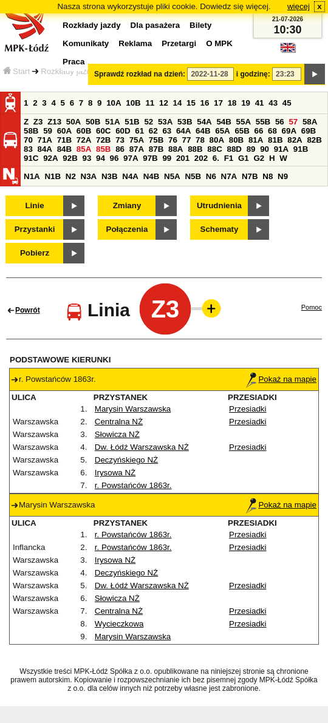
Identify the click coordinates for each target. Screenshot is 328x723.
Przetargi (179, 43)
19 (245, 102)
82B (314, 139)
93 (86, 158)
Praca (73, 61)
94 (100, 158)
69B (308, 130)
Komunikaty (86, 43)
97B (150, 158)
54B (223, 121)
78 (200, 139)
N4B (151, 176)
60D (122, 130)
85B (103, 149)
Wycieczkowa (119, 623)
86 (120, 149)
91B (300, 149)
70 (28, 139)
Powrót (27, 310)
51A (112, 121)
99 (166, 158)
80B (236, 139)
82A (294, 139)
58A (309, 121)
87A (136, 149)
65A (222, 130)
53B (184, 121)
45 (287, 102)
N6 (211, 176)
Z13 (54, 121)
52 (148, 121)
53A (165, 121)
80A (217, 139)
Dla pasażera (155, 25)
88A (175, 149)
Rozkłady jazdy (68, 71)
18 (232, 102)
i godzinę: (253, 74)
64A (183, 130)
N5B (193, 176)
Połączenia (127, 229)
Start (16, 71)
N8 (267, 176)
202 (201, 158)
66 (259, 130)
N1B (52, 176)
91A (281, 149)
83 (28, 149)
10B (133, 102)
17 (218, 102)
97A (130, 158)
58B (31, 130)
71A (45, 139)
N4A (130, 176)
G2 (258, 158)
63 (166, 130)
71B (64, 139)
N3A (89, 176)
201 (183, 158)
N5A (172, 176)
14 (177, 102)
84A (45, 149)
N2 (71, 176)
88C (214, 149)
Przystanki (35, 229)
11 (149, 102)
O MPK (219, 43)
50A (73, 121)
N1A (32, 176)
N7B (250, 176)
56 (279, 121)
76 (172, 139)
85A (84, 149)
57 (293, 121)
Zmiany (127, 205)
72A (84, 139)
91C (31, 158)
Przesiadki (247, 408)
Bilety (200, 25)
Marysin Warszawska (133, 408)
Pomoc (311, 307)
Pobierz (34, 252)
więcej (298, 6)
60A (64, 130)
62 (153, 130)
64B (203, 130)
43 (273, 102)
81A (255, 139)
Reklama (135, 43)
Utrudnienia (219, 205)
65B (241, 130)
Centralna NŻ (119, 421)
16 (205, 102)
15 (191, 102)
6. (216, 158)
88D (234, 149)
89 (251, 149)
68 (272, 130)
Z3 (38, 121)
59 (47, 130)
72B (103, 139)
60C (103, 130)
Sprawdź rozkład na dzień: (139, 74)
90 (264, 149)
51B (132, 121)
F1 (229, 158)
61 (139, 130)
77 (186, 139)
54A (204, 121)
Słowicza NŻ (117, 434)
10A (113, 102)
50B (93, 121)
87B (156, 149)
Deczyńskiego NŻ (126, 459)
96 (114, 158)
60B (84, 130)
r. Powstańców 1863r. (133, 485)
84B (64, 149)
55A (243, 121)
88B (195, 149)
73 (120, 139)
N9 (283, 176)
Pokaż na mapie (281, 379)
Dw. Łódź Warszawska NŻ (142, 447)
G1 (243, 158)
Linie (34, 205)
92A (50, 158)
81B (275, 139)
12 (163, 102)
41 (259, 102)
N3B (109, 176)
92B (70, 158)
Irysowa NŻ (115, 472)
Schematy (219, 229)
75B (156, 139)
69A (289, 130)
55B (263, 121)
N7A (229, 176)
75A (136, 139)
